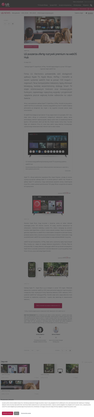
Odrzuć (16, 413)
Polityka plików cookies (26, 413)
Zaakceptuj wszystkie (7, 413)
